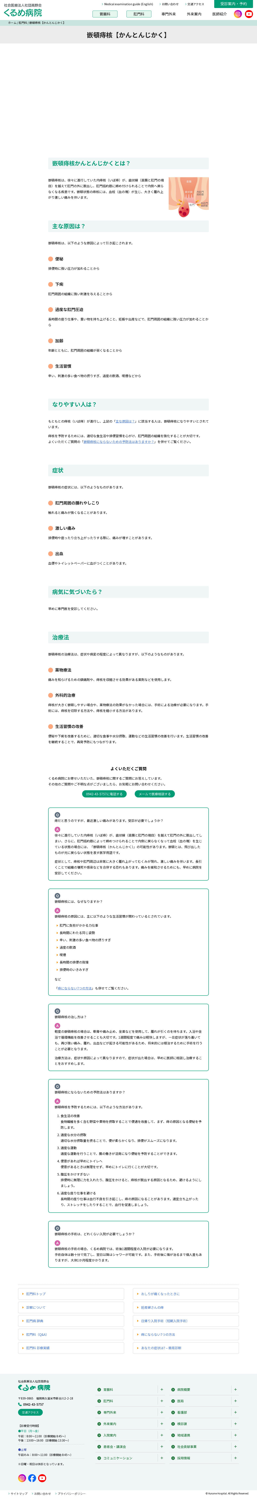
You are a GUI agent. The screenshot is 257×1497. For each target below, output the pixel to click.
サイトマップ (19, 1494)
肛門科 (139, 13)
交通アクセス (196, 4)
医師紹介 (219, 13)
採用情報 (183, 1458)
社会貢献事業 (187, 1446)
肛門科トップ (36, 1293)
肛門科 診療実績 (38, 1347)
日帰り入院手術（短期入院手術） (165, 1320)
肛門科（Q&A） (37, 1334)
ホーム (12, 23)
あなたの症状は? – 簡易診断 (161, 1347)
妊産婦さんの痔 (152, 1307)
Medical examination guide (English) (128, 4)
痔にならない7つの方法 (75, 988)
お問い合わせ (170, 4)
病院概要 (183, 1389)
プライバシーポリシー (72, 1494)
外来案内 (194, 13)
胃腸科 (105, 13)
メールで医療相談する (155, 793)
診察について (36, 1307)
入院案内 (109, 1435)
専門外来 (168, 13)
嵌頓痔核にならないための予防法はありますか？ (119, 441)
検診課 (182, 1423)
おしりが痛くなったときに (160, 1293)
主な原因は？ (125, 421)
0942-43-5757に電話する (104, 793)
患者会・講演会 (114, 1446)
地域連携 (183, 1435)
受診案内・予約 (233, 3)
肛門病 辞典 (34, 1320)
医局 (180, 1400)
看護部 (182, 1412)
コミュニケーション (117, 1458)
